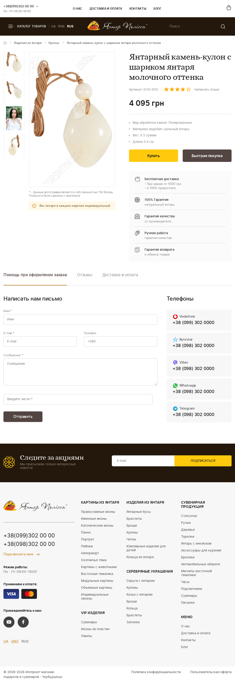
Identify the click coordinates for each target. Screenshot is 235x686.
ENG (61, 26)
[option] (14, 63)
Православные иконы (98, 515)
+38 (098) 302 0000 (195, 346)
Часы (185, 585)
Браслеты (134, 521)
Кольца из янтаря (140, 560)
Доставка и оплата (106, 8)
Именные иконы (94, 521)
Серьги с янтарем (140, 584)
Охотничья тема (93, 563)
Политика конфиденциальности (156, 675)
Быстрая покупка (207, 156)
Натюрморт (90, 556)
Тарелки (187, 539)
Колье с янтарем (139, 597)
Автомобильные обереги (200, 567)
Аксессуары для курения (201, 553)
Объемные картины (96, 590)
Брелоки (187, 560)
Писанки (187, 605)
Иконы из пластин (95, 632)
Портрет (87, 542)
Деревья (188, 532)
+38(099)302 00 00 (18, 6)
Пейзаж (87, 549)
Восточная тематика (97, 577)
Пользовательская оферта (211, 675)
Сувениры (89, 625)
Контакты (137, 8)
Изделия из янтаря (28, 43)
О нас (77, 8)
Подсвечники (191, 592)
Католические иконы (97, 528)
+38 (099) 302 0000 (195, 323)
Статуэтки (189, 519)
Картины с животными (99, 570)
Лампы (86, 639)
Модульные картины (97, 584)
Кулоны (54, 43)
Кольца (132, 611)
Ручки (185, 526)
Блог (158, 8)
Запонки (133, 625)
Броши (131, 528)
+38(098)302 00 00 (29, 547)
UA (53, 26)
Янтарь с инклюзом (196, 546)
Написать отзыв (206, 89)
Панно (86, 535)
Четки (131, 542)
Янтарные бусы (138, 515)
